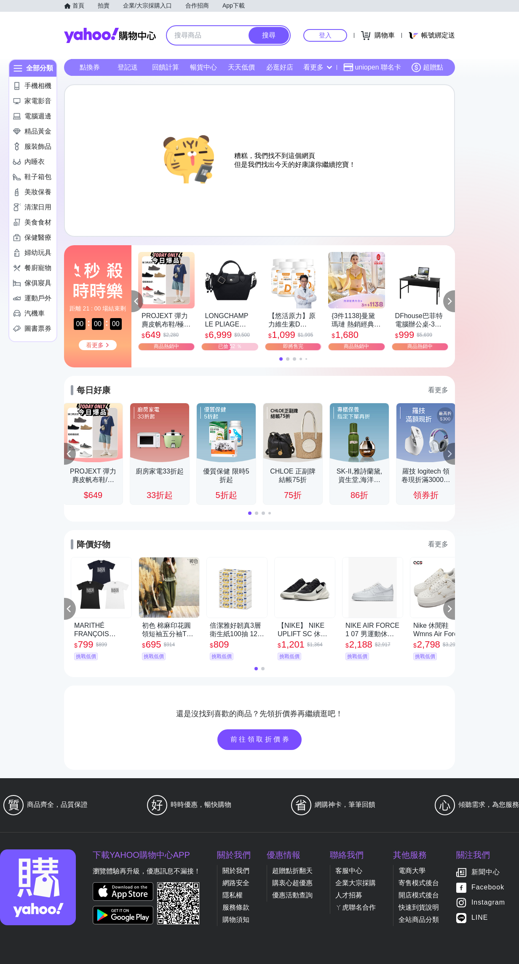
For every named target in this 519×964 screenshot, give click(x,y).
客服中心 (348, 870)
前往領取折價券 (260, 739)
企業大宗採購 (355, 882)
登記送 (128, 67)
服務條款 (235, 907)
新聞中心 (485, 872)
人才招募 (348, 895)
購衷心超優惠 (292, 882)
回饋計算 (165, 67)
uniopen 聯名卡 (372, 67)
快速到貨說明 (419, 907)
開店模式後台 (419, 895)
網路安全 (235, 882)
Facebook (487, 887)
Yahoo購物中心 (110, 35)
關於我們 (235, 870)
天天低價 (241, 67)
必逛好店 (279, 67)
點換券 (90, 67)
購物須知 (235, 919)
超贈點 (427, 67)
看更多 (317, 67)
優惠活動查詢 (292, 895)
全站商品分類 (419, 919)
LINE (479, 917)
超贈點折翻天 (292, 870)
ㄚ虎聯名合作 (355, 907)
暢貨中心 (203, 67)
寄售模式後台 (419, 882)
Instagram (488, 902)
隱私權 (232, 895)
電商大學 (412, 870)
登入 (325, 35)
